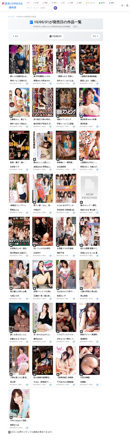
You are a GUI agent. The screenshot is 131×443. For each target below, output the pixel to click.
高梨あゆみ (38, 167)
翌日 (95, 37)
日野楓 (51, 124)
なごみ (92, 253)
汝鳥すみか (23, 81)
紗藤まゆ (13, 339)
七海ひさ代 (14, 296)
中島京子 (37, 210)
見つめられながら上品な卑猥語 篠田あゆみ (51, 335)
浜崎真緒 (69, 382)
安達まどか (84, 253)
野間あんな (47, 167)
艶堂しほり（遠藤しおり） (91, 81)
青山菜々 (93, 210)
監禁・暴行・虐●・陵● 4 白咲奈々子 (24, 163)
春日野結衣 (14, 253)
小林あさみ (23, 124)
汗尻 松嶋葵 (85, 378)
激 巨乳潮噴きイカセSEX (43, 77)
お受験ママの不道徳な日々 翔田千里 (71, 249)
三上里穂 (69, 124)
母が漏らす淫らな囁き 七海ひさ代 (23, 292)
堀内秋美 (84, 124)
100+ (45, 3)
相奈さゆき (84, 210)
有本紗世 (60, 210)
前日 (16, 37)
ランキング (94, 3)
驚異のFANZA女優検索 (12, 5)
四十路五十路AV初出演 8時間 (45, 120)
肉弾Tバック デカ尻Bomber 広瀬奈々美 (49, 292)
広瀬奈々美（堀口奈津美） (44, 296)
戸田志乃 (44, 124)
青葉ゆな (37, 81)
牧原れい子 (61, 296)
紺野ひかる (76, 210)
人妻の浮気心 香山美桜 (89, 292)
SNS (28, 8)
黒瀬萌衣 (84, 339)
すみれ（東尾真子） (42, 382)
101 (55, 3)
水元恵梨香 (61, 167)
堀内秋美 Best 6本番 (88, 120)
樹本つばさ (14, 124)
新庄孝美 (37, 124)
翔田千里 (60, 253)
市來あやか (45, 81)
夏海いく (99, 253)
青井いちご (14, 81)
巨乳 (82, 3)
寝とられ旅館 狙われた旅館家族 (23, 77)
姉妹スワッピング (64, 120)
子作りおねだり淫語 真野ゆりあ (23, 421)
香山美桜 (84, 296)
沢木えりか (61, 339)
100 (72, 3)
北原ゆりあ (23, 253)
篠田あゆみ (38, 339)
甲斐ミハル (61, 124)
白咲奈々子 (14, 167)
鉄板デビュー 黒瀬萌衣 (89, 335)
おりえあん (70, 81)
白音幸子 (37, 253)
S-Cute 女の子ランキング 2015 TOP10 (72, 206)
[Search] (48, 8)
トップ (10, 17)
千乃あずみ (61, 382)
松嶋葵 (83, 382)
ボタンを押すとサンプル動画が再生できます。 (32, 432)
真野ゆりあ (14, 425)
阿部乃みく (84, 167)
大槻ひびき (94, 167)
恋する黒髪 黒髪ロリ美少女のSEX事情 (95, 249)
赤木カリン (61, 81)
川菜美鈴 (68, 210)
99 (35, 3)
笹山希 (12, 382)
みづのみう (22, 339)
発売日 (106, 3)
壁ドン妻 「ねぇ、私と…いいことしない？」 (51, 206)
